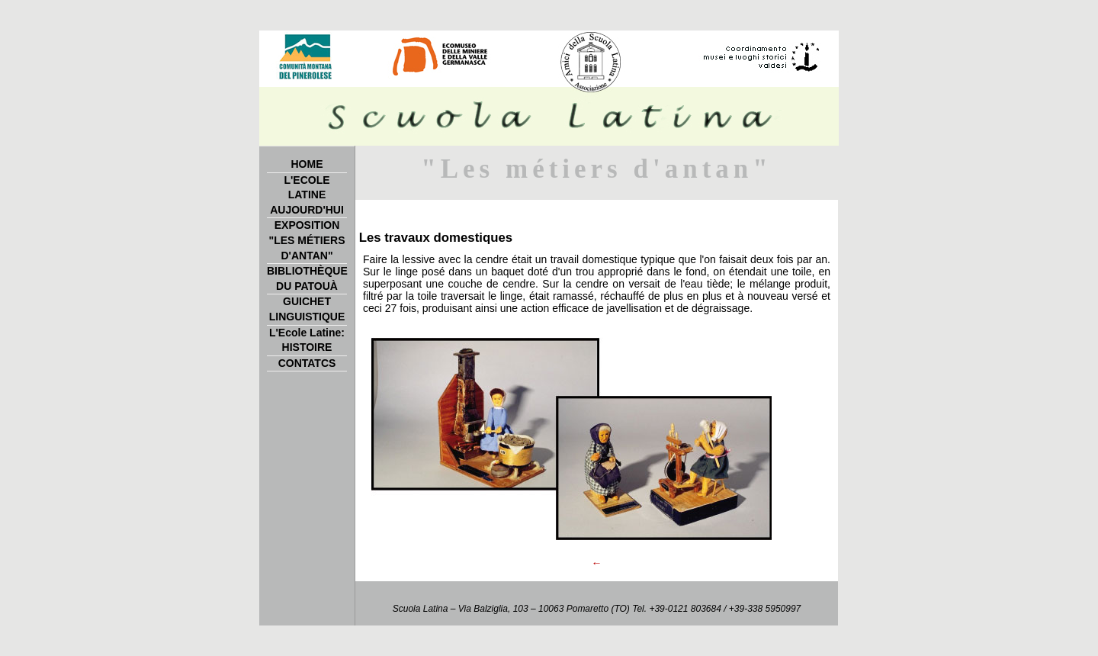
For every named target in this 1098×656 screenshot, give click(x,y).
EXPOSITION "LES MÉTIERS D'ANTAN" (307, 240)
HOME (307, 164)
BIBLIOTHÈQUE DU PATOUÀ (307, 278)
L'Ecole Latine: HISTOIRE (307, 340)
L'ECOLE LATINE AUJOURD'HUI (307, 195)
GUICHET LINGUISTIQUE (307, 309)
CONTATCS (307, 363)
